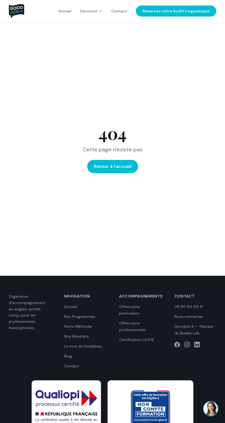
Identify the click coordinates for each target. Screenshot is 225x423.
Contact (119, 11)
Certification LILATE (136, 339)
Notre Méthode (78, 326)
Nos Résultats (76, 336)
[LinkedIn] (197, 344)
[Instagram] (187, 344)
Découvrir (91, 11)
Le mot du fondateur (83, 346)
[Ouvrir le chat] (210, 408)
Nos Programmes (79, 316)
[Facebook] (177, 344)
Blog (68, 356)
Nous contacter (188, 316)
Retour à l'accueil (112, 166)
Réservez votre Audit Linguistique (176, 11)
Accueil (64, 11)
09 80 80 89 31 (188, 306)
